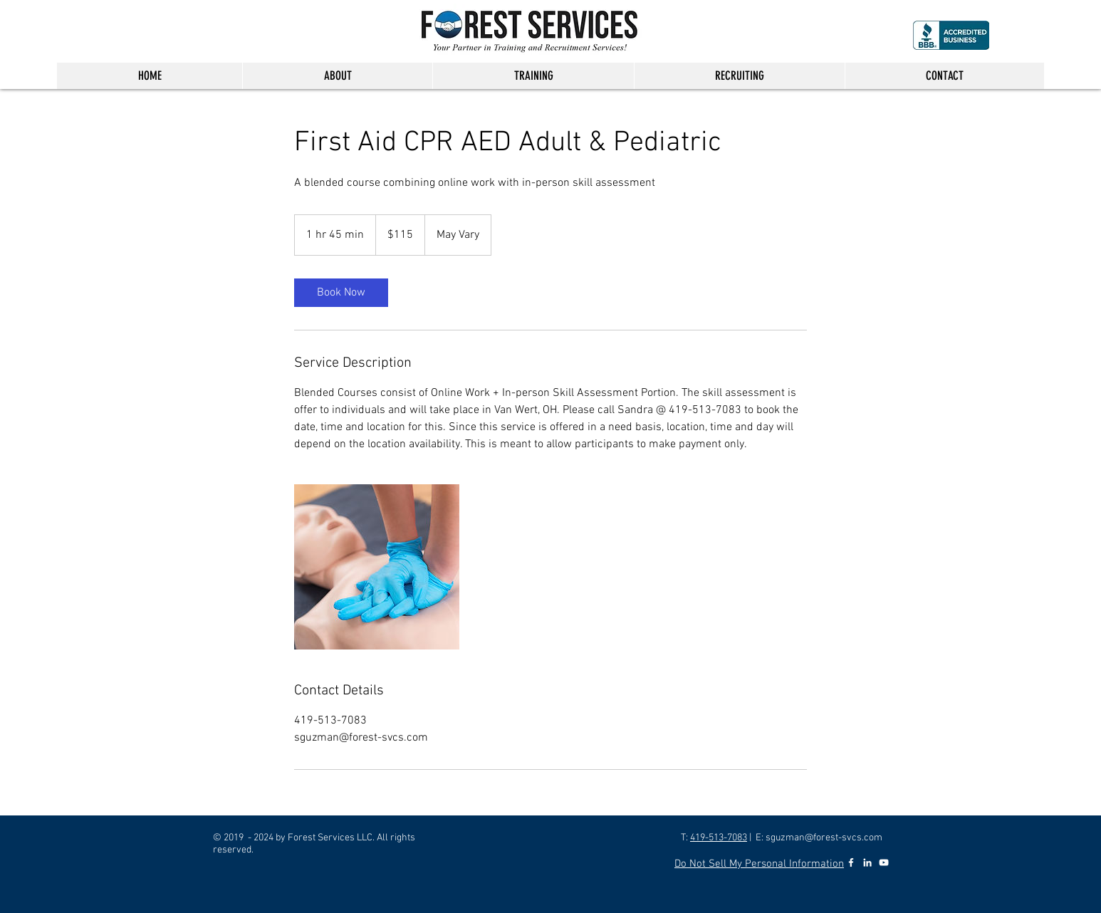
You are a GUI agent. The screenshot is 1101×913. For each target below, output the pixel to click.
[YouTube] (883, 862)
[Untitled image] (376, 566)
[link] (341, 292)
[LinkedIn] (867, 862)
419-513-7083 (718, 838)
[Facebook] (851, 862)
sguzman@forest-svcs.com (824, 838)
